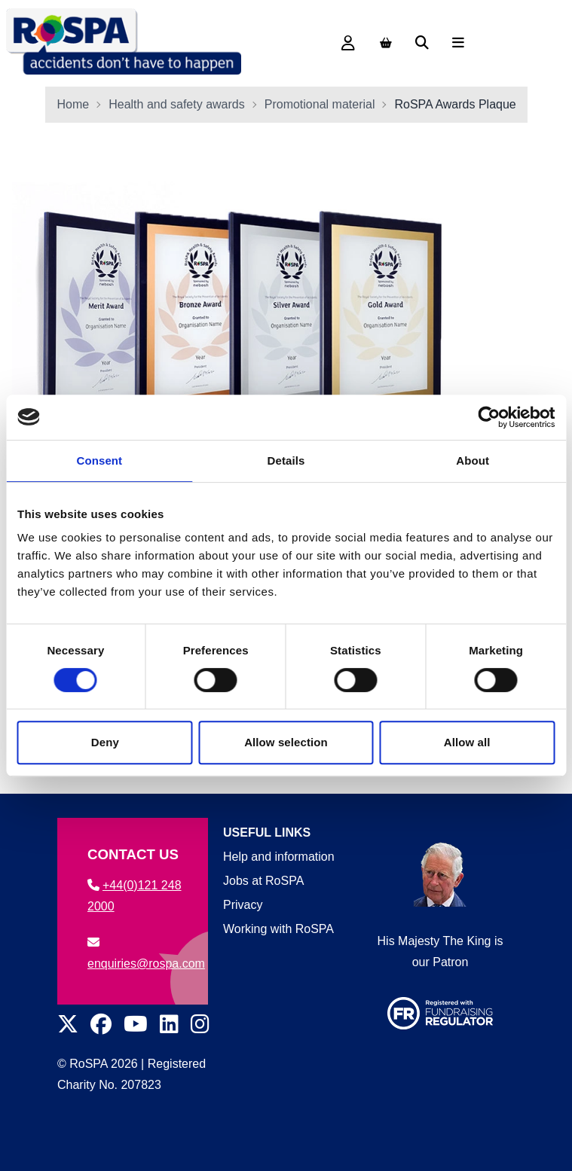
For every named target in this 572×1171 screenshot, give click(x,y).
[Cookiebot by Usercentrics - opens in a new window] (489, 417)
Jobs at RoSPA (263, 880)
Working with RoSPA (278, 928)
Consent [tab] (99, 460)
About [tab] (472, 460)
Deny (105, 742)
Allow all (467, 742)
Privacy (242, 904)
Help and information (279, 856)
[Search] (422, 43)
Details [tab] (286, 460)
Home (73, 104)
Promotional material (320, 104)
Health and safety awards (177, 104)
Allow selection (286, 742)
